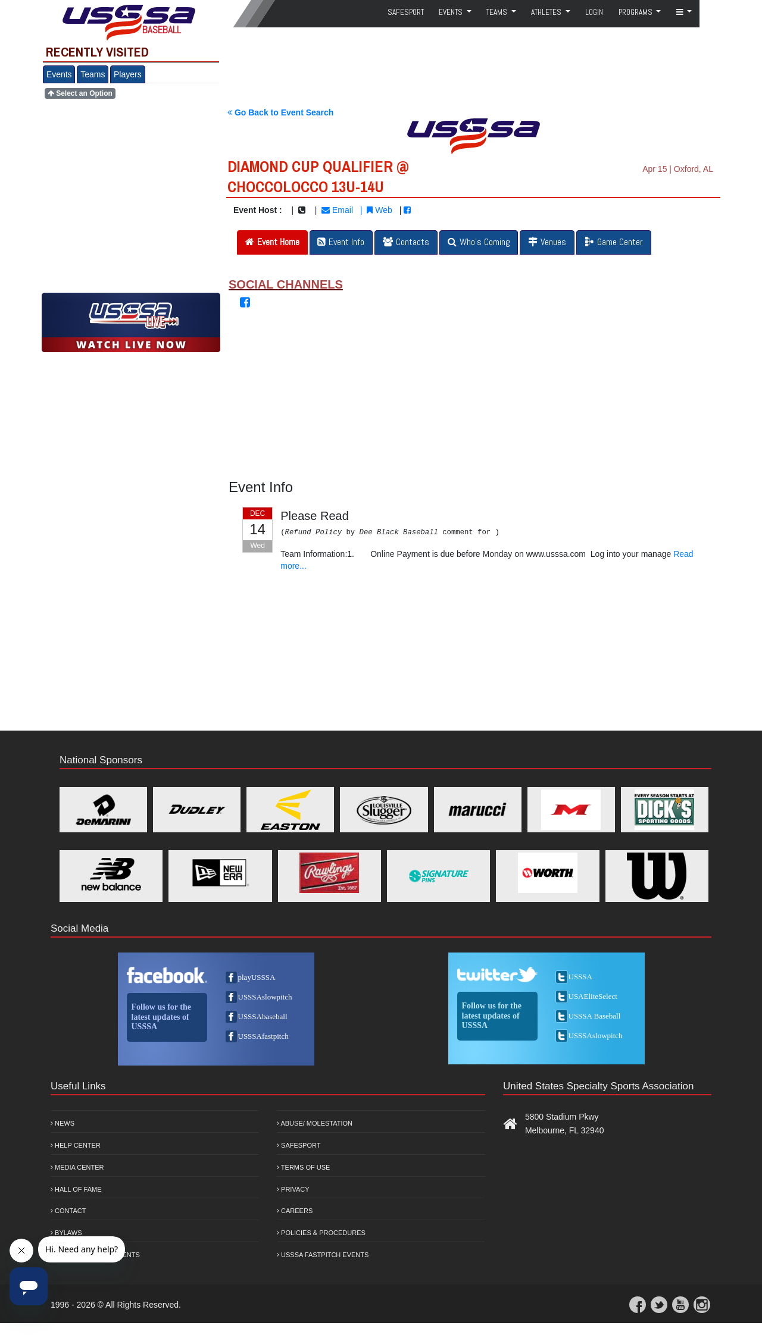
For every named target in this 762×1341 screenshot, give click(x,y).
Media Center (77, 1167)
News (62, 1123)
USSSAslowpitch (265, 996)
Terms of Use (303, 1167)
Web (379, 210)
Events (59, 74)
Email (337, 210)
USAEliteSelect (593, 996)
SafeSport (406, 12)
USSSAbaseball (263, 1016)
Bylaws (66, 1232)
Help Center (76, 1145)
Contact (68, 1210)
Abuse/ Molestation (314, 1123)
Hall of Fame (76, 1189)
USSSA (580, 976)
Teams (92, 74)
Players (128, 74)
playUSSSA (257, 977)
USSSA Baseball (595, 1015)
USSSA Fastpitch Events (322, 1254)
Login (594, 12)
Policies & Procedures (321, 1232)
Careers (295, 1210)
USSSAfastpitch (263, 1036)
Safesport (298, 1145)
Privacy (293, 1189)
